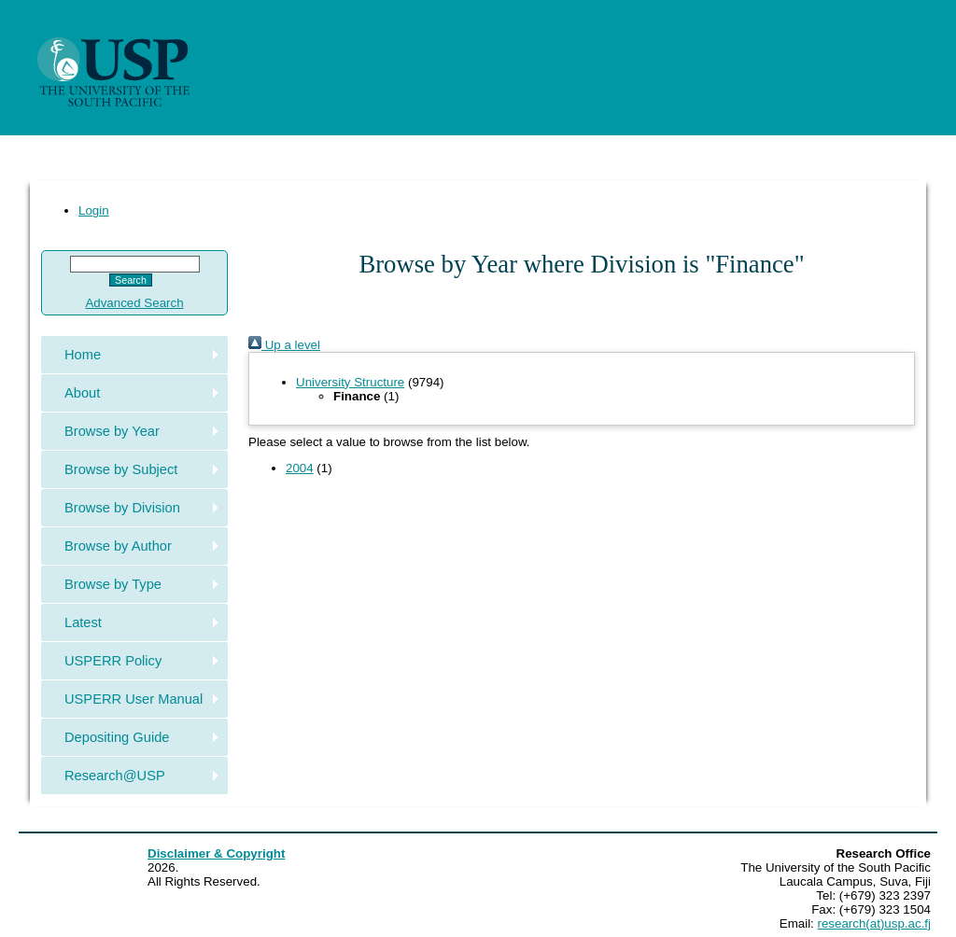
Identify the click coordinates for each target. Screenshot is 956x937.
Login (93, 210)
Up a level (284, 345)
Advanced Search (134, 303)
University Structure (350, 382)
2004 (300, 468)
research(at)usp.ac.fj (874, 923)
